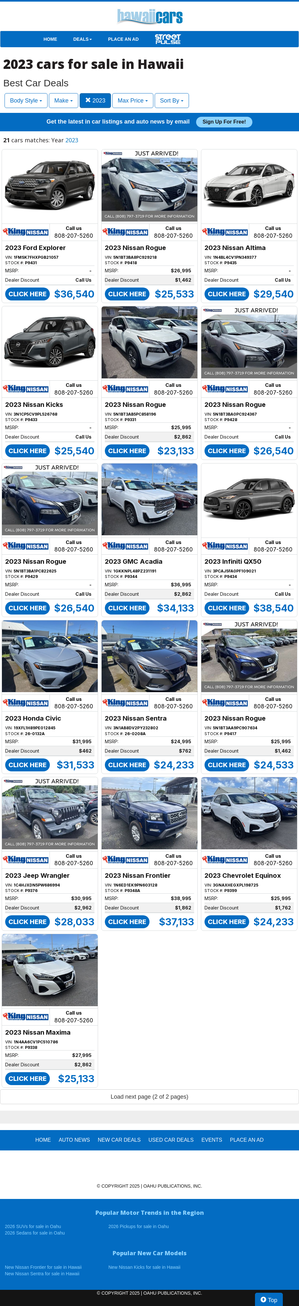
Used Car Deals (171, 1140)
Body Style (26, 100)
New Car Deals (119, 1140)
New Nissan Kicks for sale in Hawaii (144, 1267)
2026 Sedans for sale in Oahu (35, 1232)
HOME (50, 39)
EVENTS (212, 1140)
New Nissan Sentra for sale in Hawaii (42, 1273)
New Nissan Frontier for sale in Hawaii (43, 1267)
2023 (95, 100)
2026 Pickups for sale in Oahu (138, 1226)
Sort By (171, 100)
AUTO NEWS (74, 1140)
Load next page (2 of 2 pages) (149, 1097)
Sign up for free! (224, 122)
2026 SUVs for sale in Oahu (33, 1226)
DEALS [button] (82, 39)
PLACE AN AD (123, 39)
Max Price (133, 100)
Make (63, 100)
